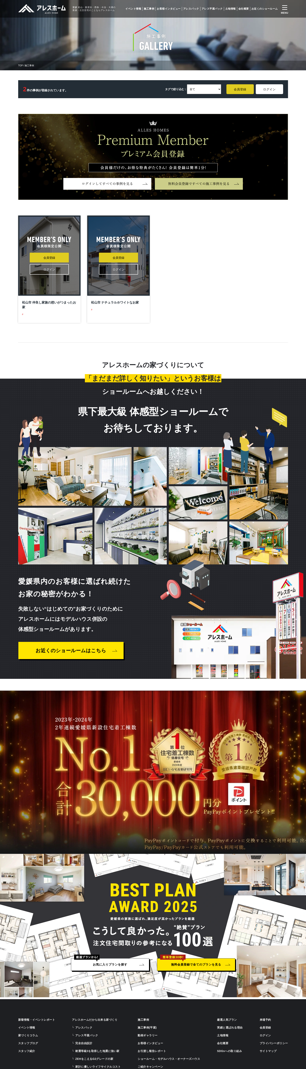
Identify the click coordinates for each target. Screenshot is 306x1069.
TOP (20, 65)
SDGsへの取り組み (229, 1051)
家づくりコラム (28, 1035)
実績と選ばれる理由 (230, 1027)
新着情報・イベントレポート (36, 1019)
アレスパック (191, 8)
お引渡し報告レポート (152, 1051)
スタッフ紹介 (26, 1051)
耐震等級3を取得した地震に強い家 (97, 1051)
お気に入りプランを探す (110, 964)
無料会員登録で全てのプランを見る (196, 964)
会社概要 (243, 8)
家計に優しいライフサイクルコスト (98, 1066)
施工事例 (149, 8)
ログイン (269, 89)
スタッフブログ (28, 1043)
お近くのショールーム (264, 8)
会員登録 (240, 89)
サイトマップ (268, 1051)
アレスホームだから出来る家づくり (94, 1019)
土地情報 (230, 8)
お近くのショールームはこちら (71, 650)
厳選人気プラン (227, 1019)
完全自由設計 (83, 1043)
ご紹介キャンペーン (150, 1066)
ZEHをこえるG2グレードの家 (94, 1058)
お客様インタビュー (169, 8)
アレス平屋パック (212, 8)
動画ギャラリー (148, 1035)
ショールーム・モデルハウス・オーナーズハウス (169, 1058)
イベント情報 (133, 8)
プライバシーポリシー (274, 1043)
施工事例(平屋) (147, 1027)
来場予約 (265, 1019)
